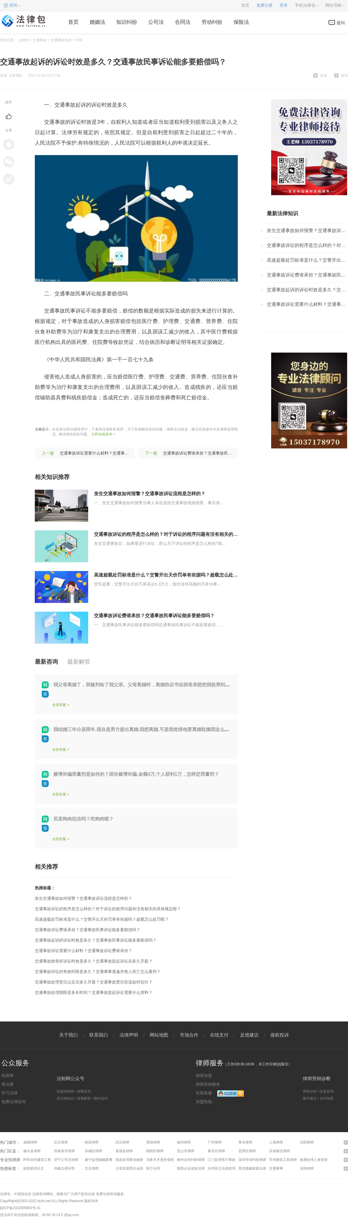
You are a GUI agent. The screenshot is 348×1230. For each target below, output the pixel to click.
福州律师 (184, 1142)
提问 (341, 22)
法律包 (23, 40)
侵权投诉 (279, 1035)
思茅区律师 (247, 1151)
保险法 (241, 22)
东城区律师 (93, 1151)
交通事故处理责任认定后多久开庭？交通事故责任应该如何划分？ (94, 982)
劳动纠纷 (212, 22)
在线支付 (219, 1035)
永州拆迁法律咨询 (221, 1168)
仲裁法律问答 (64, 1168)
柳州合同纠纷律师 (191, 1160)
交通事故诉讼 (67, 415)
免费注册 (264, 5)
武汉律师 (122, 1142)
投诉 (344, 75)
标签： (42, 415)
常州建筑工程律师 (283, 1160)
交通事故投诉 (61, 40)
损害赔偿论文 (33, 1168)
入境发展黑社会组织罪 (132, 1168)
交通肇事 (276, 1168)
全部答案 (59, 705)
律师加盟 (204, 1075)
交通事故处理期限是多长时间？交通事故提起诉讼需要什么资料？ (94, 992)
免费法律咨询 (13, 1101)
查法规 (7, 1084)
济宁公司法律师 (66, 1160)
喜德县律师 (124, 1151)
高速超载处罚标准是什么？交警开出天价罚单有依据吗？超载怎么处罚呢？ (170, 574)
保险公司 (95, 415)
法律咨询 (39, 1194)
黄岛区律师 (216, 1151)
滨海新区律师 (279, 1151)
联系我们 (98, 1035)
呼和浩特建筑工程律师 (40, 1160)
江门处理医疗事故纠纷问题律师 (232, 1160)
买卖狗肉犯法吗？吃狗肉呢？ (83, 818)
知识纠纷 (126, 22)
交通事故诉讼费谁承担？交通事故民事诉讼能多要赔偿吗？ (216, 453)
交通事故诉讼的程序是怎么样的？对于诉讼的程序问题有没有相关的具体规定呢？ (177, 534)
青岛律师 (245, 1142)
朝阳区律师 (155, 1151)
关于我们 (68, 1035)
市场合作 (189, 1035)
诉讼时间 (139, 415)
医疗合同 (153, 1168)
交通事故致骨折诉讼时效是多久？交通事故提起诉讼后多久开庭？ (94, 961)
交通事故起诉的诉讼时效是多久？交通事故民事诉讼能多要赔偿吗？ (96, 940)
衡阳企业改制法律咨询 (194, 1168)
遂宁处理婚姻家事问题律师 (105, 1160)
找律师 (7, 1075)
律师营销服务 (208, 1084)
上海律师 (276, 1142)
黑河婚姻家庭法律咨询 (255, 1168)
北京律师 (61, 1142)
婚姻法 (97, 22)
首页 (245, 5)
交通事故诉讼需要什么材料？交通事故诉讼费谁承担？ (108, 453)
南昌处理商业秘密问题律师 (136, 1160)
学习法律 (9, 1093)
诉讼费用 (117, 415)
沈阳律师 (307, 1142)
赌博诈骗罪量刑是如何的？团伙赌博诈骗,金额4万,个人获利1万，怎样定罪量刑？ (136, 774)
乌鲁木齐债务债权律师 (163, 1160)
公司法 (156, 22)
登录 (284, 5)
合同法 (183, 22)
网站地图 (159, 1035)
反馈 (323, 75)
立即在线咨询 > (103, 434)
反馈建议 (249, 1035)
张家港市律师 (64, 1151)
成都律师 (30, 1142)
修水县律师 (32, 1151)
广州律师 (215, 1142)
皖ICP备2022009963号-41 (20, 1208)
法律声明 (128, 1035)
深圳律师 (307, 1168)
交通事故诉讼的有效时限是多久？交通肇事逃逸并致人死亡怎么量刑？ (98, 971)
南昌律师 (92, 1142)
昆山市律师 (185, 1151)
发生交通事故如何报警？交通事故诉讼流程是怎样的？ (149, 493)
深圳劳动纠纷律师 (252, 1160)
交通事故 (40, 40)
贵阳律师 (153, 1142)
